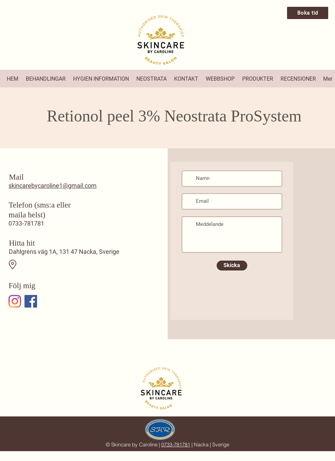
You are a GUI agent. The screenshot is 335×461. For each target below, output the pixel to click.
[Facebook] (30, 301)
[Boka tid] (307, 13)
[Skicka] (232, 265)
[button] (46, 79)
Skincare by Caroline (134, 444)
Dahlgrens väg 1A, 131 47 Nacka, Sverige (64, 251)
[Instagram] (15, 301)
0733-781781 (26, 223)
